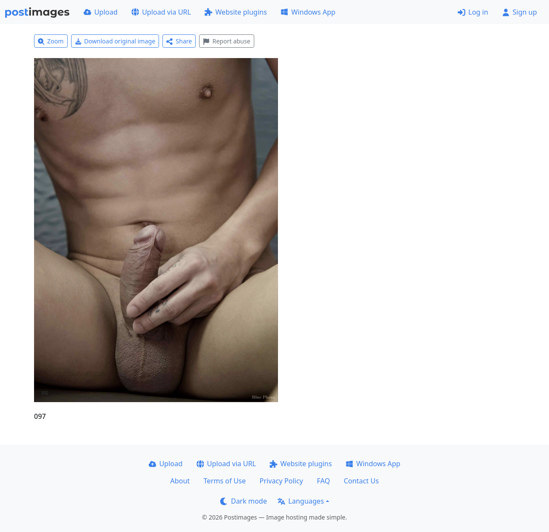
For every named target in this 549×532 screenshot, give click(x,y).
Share (179, 41)
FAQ (323, 481)
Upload (101, 12)
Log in (473, 12)
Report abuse (226, 41)
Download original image (115, 41)
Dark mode (243, 501)
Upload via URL (161, 12)
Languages (301, 501)
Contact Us (361, 481)
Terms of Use (224, 481)
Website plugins (236, 12)
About (180, 481)
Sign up (519, 12)
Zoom (51, 41)
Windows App (308, 12)
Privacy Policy (281, 481)
